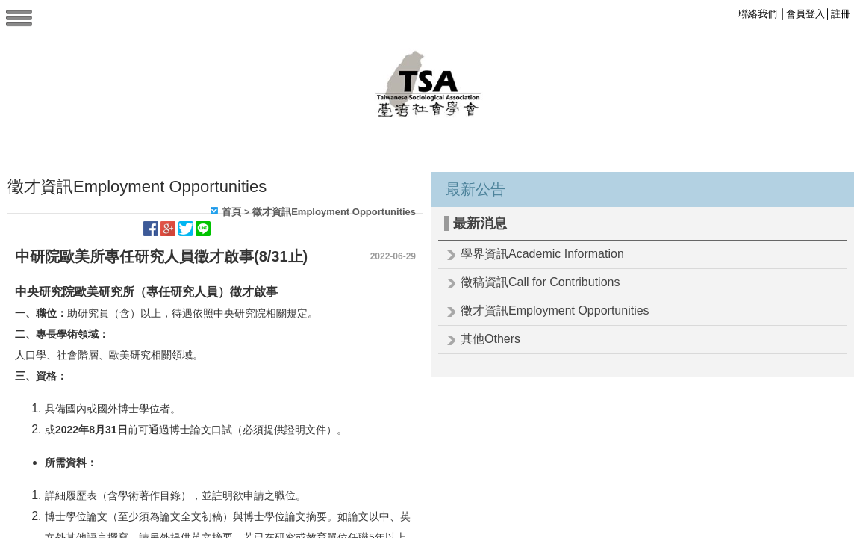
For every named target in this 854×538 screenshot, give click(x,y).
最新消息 (480, 223)
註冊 (840, 13)
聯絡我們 (757, 13)
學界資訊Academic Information (542, 253)
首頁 (231, 211)
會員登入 (805, 13)
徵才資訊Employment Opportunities (555, 310)
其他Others (490, 339)
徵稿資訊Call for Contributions (540, 282)
